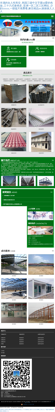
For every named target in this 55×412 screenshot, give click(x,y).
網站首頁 (3, 401)
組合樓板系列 (27, 79)
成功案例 (14, 401)
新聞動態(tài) (19, 401)
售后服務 (28, 401)
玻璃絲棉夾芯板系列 (8, 81)
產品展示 (10, 401)
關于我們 (6, 401)
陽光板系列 (29, 81)
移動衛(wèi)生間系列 (47, 81)
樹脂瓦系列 (41, 79)
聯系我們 (35, 401)
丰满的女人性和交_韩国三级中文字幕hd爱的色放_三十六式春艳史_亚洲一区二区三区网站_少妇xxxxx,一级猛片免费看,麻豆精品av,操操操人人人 (27, 7)
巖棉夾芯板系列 (48, 79)
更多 (53, 160)
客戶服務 (3, 352)
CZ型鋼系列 (23, 81)
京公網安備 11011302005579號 (28, 404)
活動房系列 (34, 79)
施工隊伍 (24, 401)
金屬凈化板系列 (19, 79)
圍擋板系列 (16, 81)
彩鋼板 (2, 344)
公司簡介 (3, 350)
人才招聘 (32, 401)
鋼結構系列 (11, 79)
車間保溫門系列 (37, 81)
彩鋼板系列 (5, 79)
